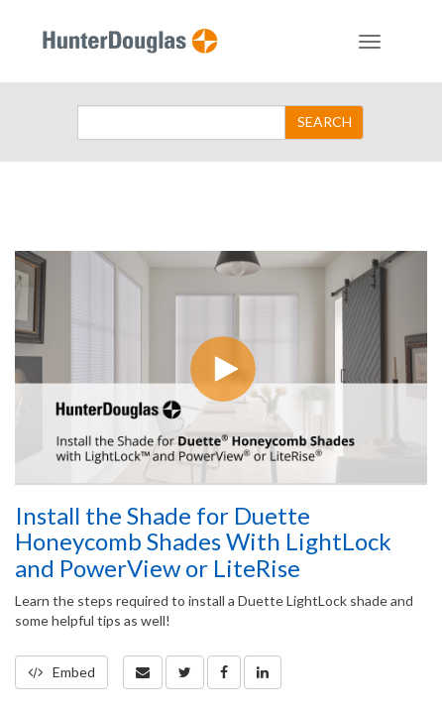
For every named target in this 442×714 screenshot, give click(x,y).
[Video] (221, 367)
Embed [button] (61, 671)
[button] (143, 672)
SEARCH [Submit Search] (324, 121)
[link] (185, 672)
